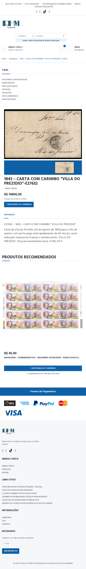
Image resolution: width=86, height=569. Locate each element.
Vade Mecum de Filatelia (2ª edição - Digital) (22, 486)
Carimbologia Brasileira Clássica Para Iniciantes (24, 496)
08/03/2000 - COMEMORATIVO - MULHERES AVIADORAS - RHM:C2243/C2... (42, 357)
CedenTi (69, 563)
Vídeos (77, 4)
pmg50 (6, 89)
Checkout (6, 469)
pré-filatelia (9, 86)
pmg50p (6, 92)
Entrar (10, 50)
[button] (12, 47)
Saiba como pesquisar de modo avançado (41, 40)
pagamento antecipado (14, 79)
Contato (6, 524)
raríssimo (8, 83)
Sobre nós (6, 517)
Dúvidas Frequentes (44, 6)
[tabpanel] (43, 321)
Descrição (9, 214)
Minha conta (8, 466)
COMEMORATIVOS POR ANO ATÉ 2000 (43, 373)
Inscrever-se (10, 551)
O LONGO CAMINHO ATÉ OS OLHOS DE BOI (19, 493)
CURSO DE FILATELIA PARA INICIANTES (17, 490)
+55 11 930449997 (31, 4)
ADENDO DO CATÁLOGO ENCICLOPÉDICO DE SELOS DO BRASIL (27, 503)
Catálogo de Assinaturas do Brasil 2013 (20, 500)
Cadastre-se (19, 50)
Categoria (13, 58)
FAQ (4, 520)
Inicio (4, 58)
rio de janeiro (10, 96)
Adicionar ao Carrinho (19, 204)
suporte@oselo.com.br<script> (57, 4)
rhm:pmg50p (9, 99)
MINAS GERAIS (10, 188)
